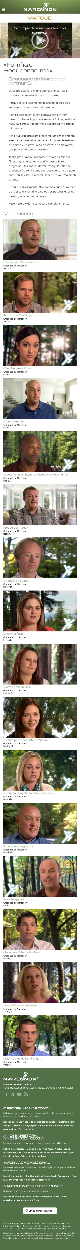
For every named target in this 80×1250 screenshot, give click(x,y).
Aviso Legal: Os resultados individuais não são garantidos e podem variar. (35, 1228)
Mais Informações (13, 1176)
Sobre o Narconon (13, 1148)
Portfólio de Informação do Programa (47, 1176)
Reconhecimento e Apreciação (57, 1152)
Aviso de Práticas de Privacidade (57, 1226)
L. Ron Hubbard (38, 1156)
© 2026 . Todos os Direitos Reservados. (30, 1223)
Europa (46, 1196)
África (35, 1200)
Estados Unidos (30, 1196)
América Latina (11, 1200)
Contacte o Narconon (38, 1179)
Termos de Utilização (32, 1226)
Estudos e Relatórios (15, 1156)
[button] (40, 1212)
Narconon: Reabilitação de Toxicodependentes (30, 1121)
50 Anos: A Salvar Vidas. (58, 1148)
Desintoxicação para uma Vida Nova (34, 1125)
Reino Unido (60, 1196)
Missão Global (34, 1148)
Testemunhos (26, 1129)
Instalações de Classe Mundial (20, 1152)
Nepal (26, 1200)
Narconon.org (11, 1196)
